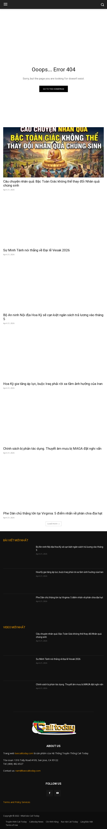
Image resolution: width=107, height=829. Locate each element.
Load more (53, 523)
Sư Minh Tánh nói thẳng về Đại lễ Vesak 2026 (36, 250)
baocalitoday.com (24, 753)
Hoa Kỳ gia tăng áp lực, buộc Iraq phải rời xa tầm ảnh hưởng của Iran (53, 384)
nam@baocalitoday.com (28, 770)
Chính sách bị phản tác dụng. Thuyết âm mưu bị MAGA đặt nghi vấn (52, 448)
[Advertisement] (53, 33)
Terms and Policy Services (16, 802)
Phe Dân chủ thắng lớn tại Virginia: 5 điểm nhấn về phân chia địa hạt (52, 513)
